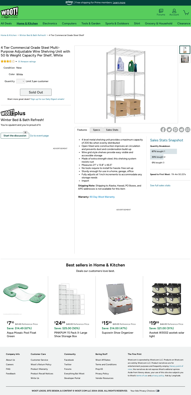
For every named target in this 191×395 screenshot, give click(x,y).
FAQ (8, 369)
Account (174, 12)
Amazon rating (27, 61)
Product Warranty (39, 369)
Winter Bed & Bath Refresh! (32, 35)
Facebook (69, 360)
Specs (96, 129)
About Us (10, 360)
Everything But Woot (74, 373)
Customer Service (39, 360)
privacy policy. (158, 375)
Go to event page (39, 135)
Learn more (119, 2)
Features (82, 129)
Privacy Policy (102, 373)
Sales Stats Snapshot (166, 140)
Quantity (10, 81)
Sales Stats (112, 129)
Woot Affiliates (103, 360)
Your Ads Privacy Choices (142, 391)
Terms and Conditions (106, 364)
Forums (161, 12)
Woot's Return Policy (41, 364)
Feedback (10, 373)
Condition (9, 67)
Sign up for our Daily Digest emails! (47, 99)
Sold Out (36, 92)
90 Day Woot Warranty (102, 196)
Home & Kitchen (9, 35)
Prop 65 (99, 369)
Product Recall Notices (42, 373)
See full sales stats (160, 185)
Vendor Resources (104, 378)
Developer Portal (72, 378)
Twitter (67, 364)
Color (12, 74)
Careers (10, 364)
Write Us (35, 378)
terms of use (142, 375)
